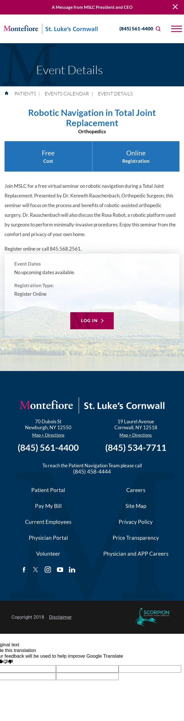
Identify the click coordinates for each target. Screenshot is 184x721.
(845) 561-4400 (131, 29)
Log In (89, 320)
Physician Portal (48, 538)
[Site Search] (158, 28)
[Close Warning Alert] (175, 7)
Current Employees (48, 522)
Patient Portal (48, 490)
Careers (135, 490)
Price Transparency (136, 538)
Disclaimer (60, 617)
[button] (176, 28)
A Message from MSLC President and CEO (92, 7)
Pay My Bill (48, 506)
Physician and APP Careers (135, 554)
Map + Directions (48, 434)
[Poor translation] (8, 662)
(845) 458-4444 (92, 471)
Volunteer (48, 554)
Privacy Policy (136, 522)
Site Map (135, 506)
